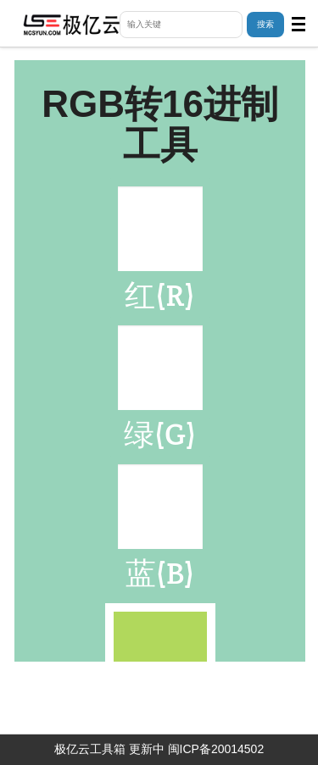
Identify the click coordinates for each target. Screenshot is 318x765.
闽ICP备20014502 (216, 749)
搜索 (265, 24)
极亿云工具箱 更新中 (109, 749)
